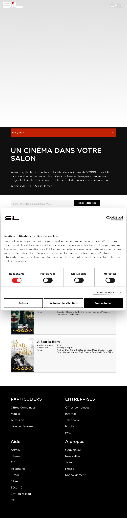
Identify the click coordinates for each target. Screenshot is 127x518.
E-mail (15, 475)
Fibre (14, 481)
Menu (119, 5)
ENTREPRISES (80, 399)
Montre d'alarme (22, 426)
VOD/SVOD (63, 132)
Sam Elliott (108, 352)
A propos (74, 441)
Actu (68, 462)
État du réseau (21, 493)
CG (13, 500)
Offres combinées (77, 407)
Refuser (23, 303)
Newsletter (72, 456)
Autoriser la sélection (63, 303)
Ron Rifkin (97, 352)
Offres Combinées (23, 407)
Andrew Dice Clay (65, 350)
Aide (15, 441)
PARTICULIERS (26, 399)
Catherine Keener (83, 312)
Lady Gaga (62, 314)
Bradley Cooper (65, 347)
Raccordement (75, 475)
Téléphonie (72, 420)
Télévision (17, 420)
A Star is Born (48, 342)
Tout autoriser (103, 303)
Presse (69, 468)
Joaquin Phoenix (101, 312)
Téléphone (18, 468)
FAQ (68, 432)
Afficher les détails (105, 292)
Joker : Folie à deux (22, 317)
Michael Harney (70, 352)
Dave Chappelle (100, 350)
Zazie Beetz (74, 314)
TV (13, 462)
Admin (15, 450)
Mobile (15, 413)
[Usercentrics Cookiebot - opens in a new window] (108, 218)
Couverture (73, 450)
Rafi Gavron (85, 352)
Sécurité (16, 487)
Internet (70, 413)
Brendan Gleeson (65, 312)
